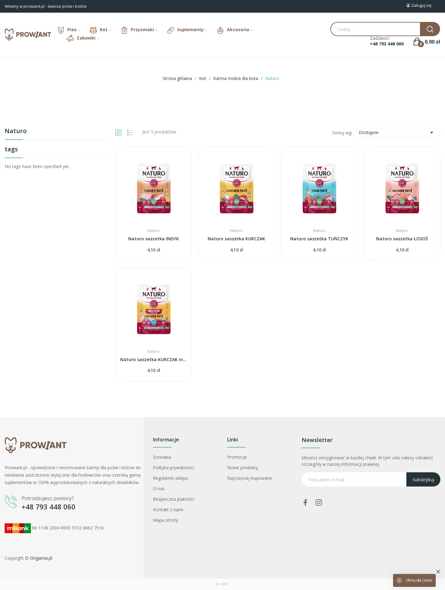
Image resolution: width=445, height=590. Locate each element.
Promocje (237, 457)
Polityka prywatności (173, 467)
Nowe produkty (242, 467)
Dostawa (162, 457)
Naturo (16, 131)
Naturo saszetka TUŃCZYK (319, 239)
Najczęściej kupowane (249, 478)
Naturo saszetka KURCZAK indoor (153, 359)
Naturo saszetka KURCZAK (236, 239)
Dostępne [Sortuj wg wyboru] (397, 132)
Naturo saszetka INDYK (153, 239)
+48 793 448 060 (387, 44)
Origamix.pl (41, 558)
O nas (159, 488)
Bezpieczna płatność (173, 499)
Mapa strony (165, 520)
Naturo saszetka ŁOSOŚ (402, 239)
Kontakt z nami (168, 509)
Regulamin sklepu (170, 478)
